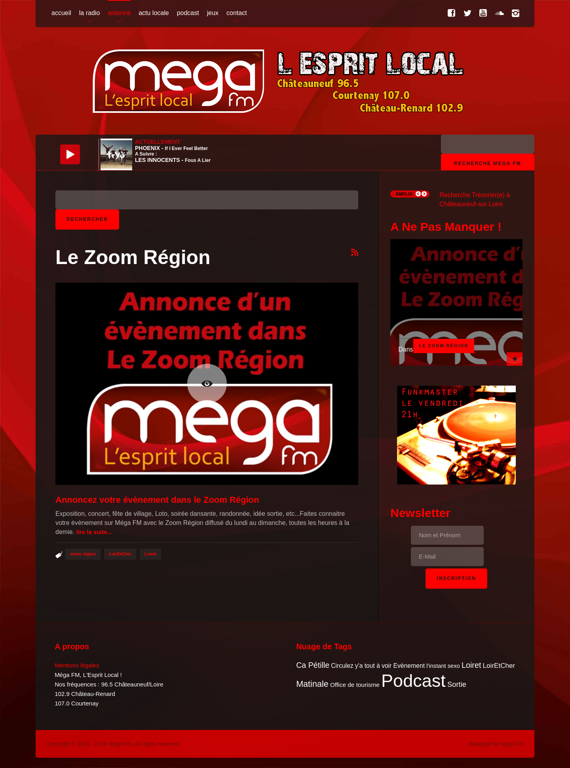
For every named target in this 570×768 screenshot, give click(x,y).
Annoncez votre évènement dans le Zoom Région (157, 500)
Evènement (409, 665)
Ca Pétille (312, 665)
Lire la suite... (94, 531)
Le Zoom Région (444, 345)
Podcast (413, 681)
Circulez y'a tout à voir (361, 665)
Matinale (312, 684)
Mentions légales (77, 665)
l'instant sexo (443, 666)
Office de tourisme (355, 684)
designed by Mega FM (496, 744)
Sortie (456, 684)
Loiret (150, 553)
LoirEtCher (120, 553)
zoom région (83, 553)
